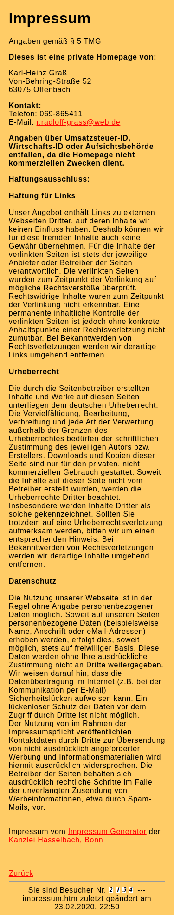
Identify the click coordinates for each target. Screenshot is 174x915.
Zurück (21, 873)
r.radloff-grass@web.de (79, 122)
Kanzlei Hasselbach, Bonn (56, 840)
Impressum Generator (107, 831)
